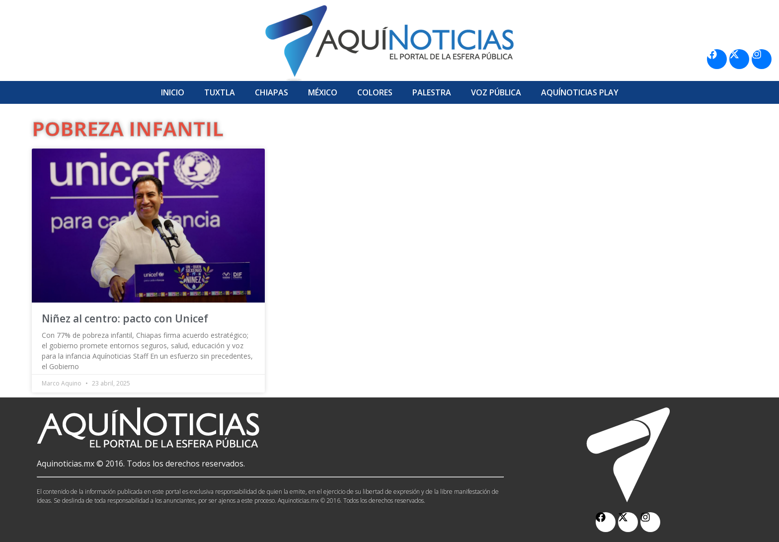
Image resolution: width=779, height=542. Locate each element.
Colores (374, 92)
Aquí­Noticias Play (580, 92)
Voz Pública (496, 92)
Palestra (431, 92)
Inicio (172, 92)
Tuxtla (219, 92)
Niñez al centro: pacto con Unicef (125, 318)
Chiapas (271, 92)
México (322, 92)
